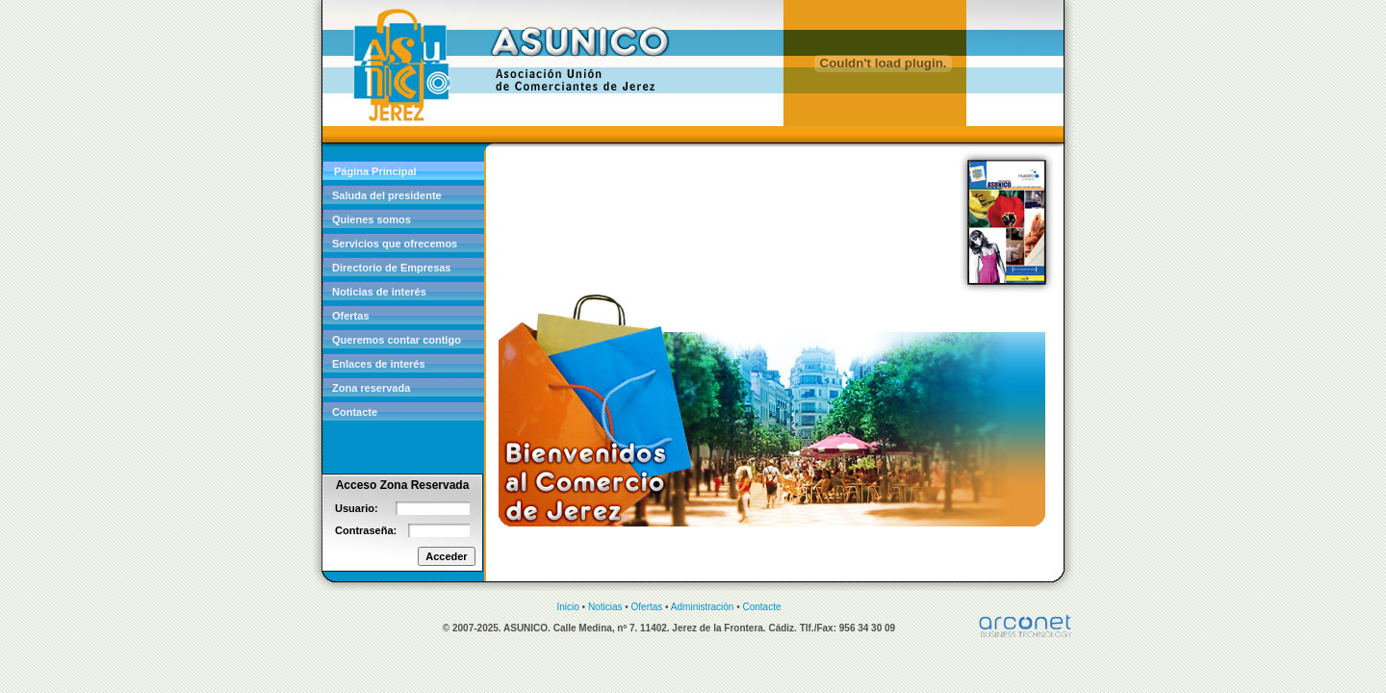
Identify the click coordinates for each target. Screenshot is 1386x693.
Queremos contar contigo (396, 340)
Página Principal (375, 171)
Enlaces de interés (378, 364)
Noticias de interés (379, 291)
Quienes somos (371, 219)
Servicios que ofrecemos (394, 243)
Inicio (567, 607)
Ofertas (351, 315)
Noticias (605, 607)
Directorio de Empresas (391, 267)
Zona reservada (371, 388)
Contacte (354, 412)
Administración (702, 607)
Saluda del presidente (387, 195)
